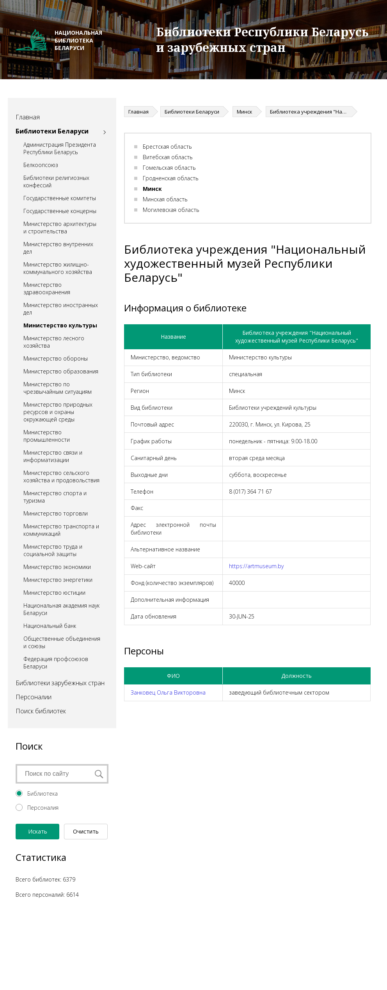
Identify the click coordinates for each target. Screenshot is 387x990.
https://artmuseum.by (256, 566)
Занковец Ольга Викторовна (168, 692)
